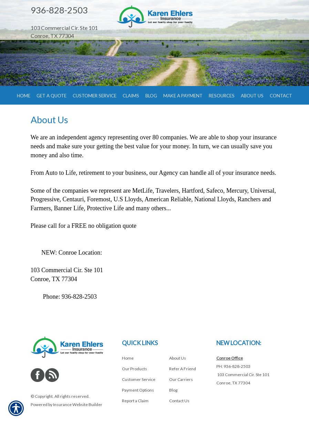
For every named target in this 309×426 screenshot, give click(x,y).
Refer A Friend (182, 368)
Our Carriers (181, 379)
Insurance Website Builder (77, 404)
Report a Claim (135, 400)
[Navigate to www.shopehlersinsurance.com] (68, 20)
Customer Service (138, 379)
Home (128, 358)
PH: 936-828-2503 (233, 366)
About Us (177, 358)
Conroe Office (229, 358)
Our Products (134, 368)
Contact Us (179, 400)
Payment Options (138, 390)
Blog (173, 390)
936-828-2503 (59, 10)
